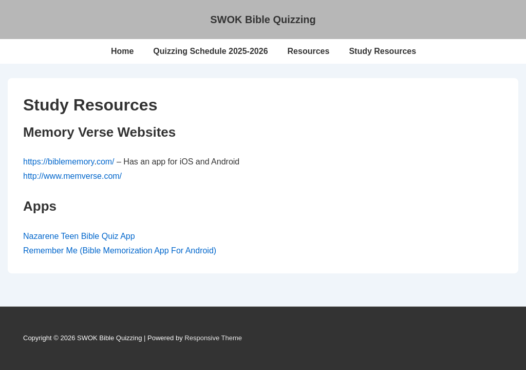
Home (122, 51)
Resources (309, 51)
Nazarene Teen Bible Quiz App (79, 236)
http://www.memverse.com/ (72, 176)
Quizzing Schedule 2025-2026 (210, 51)
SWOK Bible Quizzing (263, 19)
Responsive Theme (213, 338)
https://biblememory (58, 161)
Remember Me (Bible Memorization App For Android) (119, 250)
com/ (106, 161)
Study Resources (382, 51)
